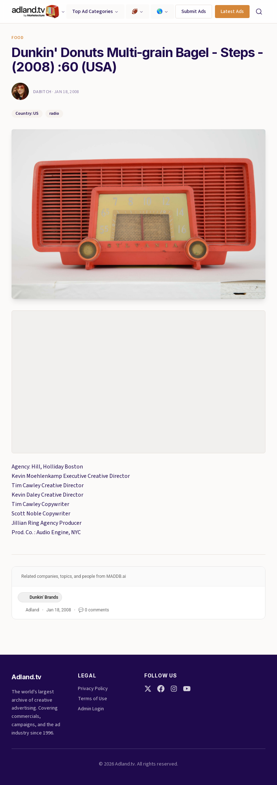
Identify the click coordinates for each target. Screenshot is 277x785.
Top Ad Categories (95, 11)
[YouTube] (186, 688)
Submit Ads (193, 11)
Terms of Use (92, 698)
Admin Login (91, 708)
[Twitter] (147, 688)
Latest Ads (232, 11)
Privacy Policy (93, 688)
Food (17, 38)
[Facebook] (160, 688)
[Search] (258, 11)
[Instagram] (173, 688)
